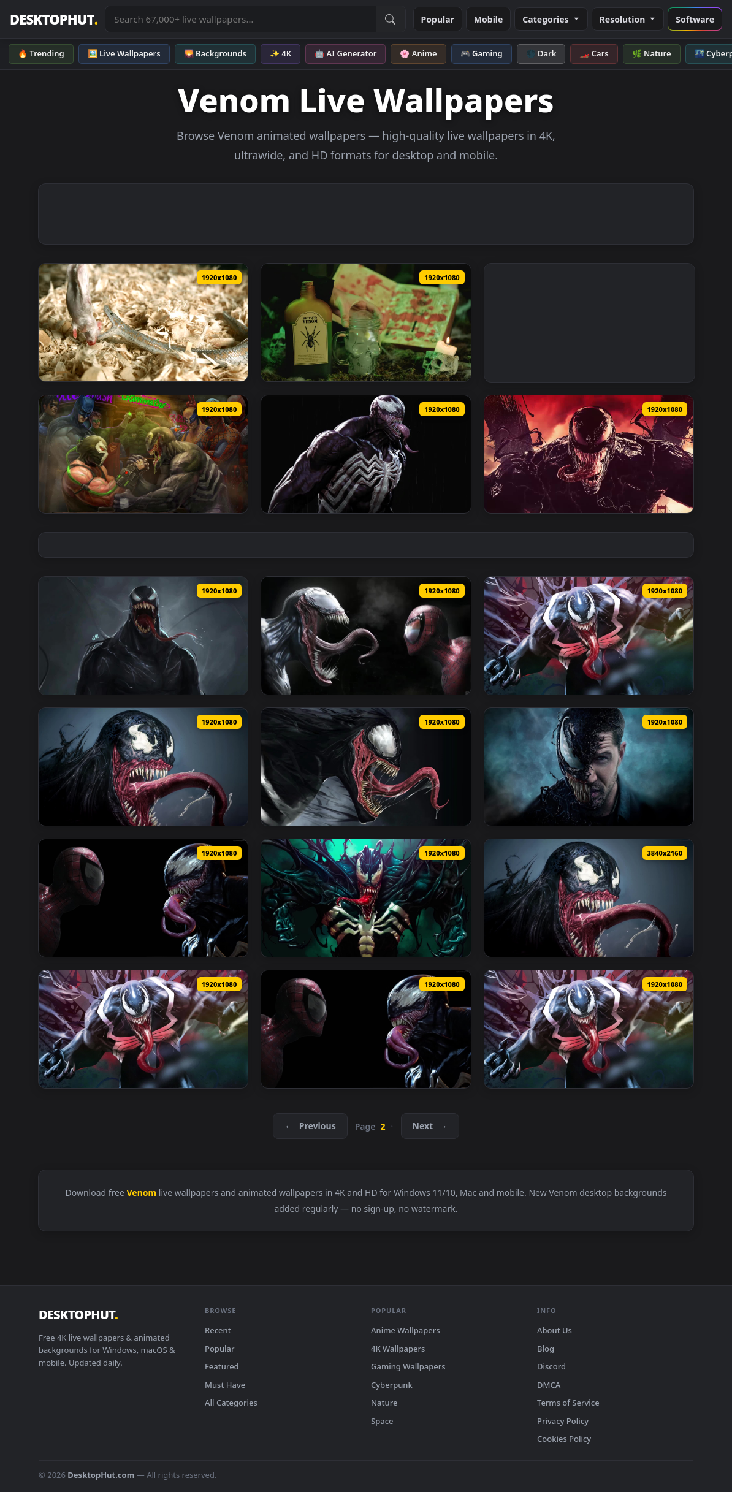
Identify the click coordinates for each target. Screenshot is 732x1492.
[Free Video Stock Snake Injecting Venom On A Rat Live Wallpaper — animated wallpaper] (143, 322)
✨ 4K (280, 53)
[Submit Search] (390, 19)
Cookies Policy (564, 1438)
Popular (437, 19)
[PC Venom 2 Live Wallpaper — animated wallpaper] (366, 898)
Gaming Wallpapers (408, 1366)
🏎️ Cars (593, 53)
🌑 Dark (541, 53)
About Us (554, 1330)
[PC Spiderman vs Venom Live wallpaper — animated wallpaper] (366, 1029)
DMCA (548, 1384)
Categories (550, 19)
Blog (545, 1348)
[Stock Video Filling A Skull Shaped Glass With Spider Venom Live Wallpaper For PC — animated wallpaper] (366, 322)
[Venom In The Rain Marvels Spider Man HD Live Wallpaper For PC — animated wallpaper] (366, 454)
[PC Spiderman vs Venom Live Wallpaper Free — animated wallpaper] (143, 898)
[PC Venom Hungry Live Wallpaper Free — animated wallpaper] (366, 766)
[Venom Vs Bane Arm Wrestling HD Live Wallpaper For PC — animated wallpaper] (143, 454)
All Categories (231, 1402)
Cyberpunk (392, 1384)
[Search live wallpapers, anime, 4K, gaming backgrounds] (240, 19)
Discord (551, 1366)
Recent (218, 1330)
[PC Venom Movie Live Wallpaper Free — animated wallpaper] (589, 766)
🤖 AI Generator (345, 53)
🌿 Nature (651, 53)
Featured (222, 1366)
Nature (384, 1402)
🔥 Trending (41, 53)
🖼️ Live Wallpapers (124, 53)
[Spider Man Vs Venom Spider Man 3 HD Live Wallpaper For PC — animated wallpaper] (366, 635)
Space (382, 1420)
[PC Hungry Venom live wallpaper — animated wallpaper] (143, 1029)
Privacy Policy (563, 1420)
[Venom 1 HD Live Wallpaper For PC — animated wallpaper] (143, 635)
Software (695, 19)
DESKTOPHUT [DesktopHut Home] (53, 19)
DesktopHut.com (100, 1474)
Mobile (488, 19)
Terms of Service (568, 1402)
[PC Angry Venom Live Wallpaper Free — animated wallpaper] (143, 766)
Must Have (225, 1384)
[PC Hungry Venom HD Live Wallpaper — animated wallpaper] (589, 1029)
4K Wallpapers (398, 1348)
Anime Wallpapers (405, 1330)
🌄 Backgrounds (215, 53)
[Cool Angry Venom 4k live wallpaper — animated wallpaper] (589, 898)
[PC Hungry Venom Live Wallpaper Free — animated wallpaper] (589, 635)
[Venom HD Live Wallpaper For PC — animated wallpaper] (589, 454)
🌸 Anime (418, 53)
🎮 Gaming (481, 53)
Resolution (628, 19)
